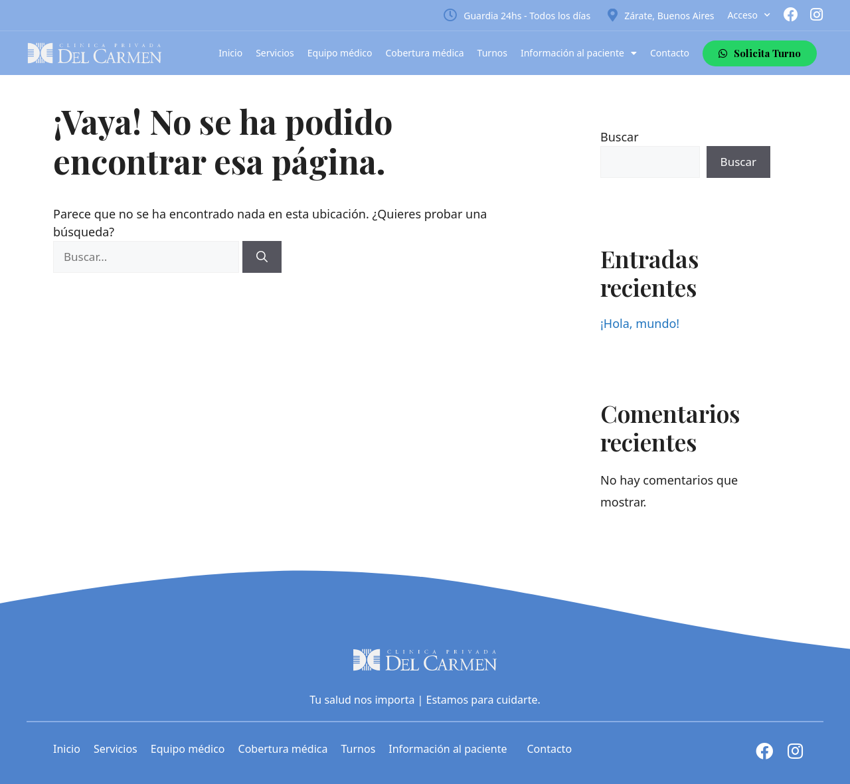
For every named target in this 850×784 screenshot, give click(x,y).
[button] (760, 53)
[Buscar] (262, 257)
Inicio (230, 52)
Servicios (275, 52)
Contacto (669, 52)
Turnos (492, 52)
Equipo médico (340, 52)
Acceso (749, 15)
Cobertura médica (425, 52)
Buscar (619, 137)
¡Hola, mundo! (639, 323)
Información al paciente (579, 53)
